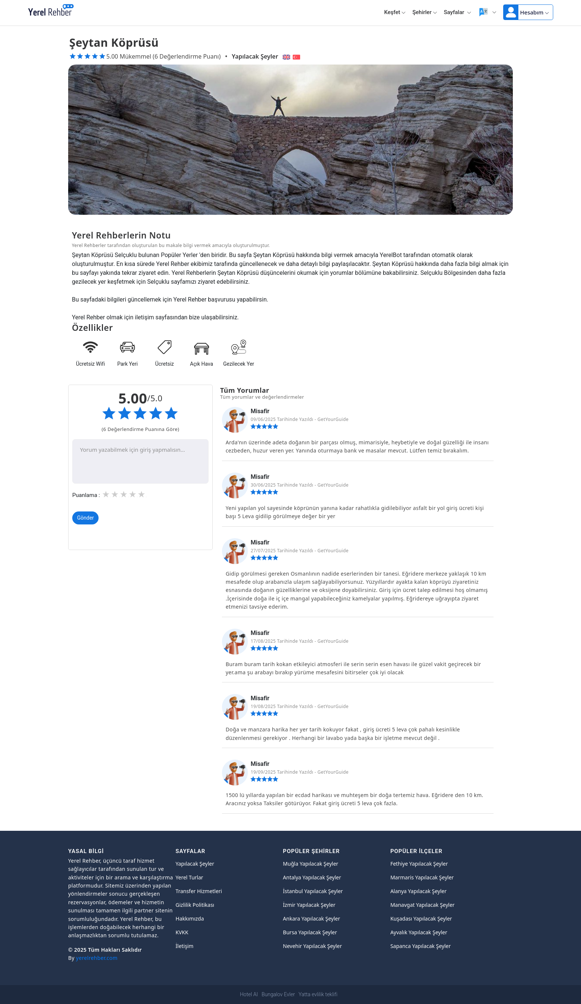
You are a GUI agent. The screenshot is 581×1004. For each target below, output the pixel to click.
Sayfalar (457, 12)
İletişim (184, 945)
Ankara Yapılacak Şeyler (311, 918)
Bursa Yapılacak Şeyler (310, 932)
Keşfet (395, 12)
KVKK (182, 932)
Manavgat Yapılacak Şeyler (422, 904)
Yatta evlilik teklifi (318, 994)
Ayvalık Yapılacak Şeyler (418, 932)
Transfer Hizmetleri (199, 891)
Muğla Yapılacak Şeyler (310, 863)
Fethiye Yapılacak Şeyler (419, 863)
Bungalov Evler (278, 994)
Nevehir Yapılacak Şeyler (312, 945)
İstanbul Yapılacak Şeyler (313, 891)
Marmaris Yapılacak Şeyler (422, 877)
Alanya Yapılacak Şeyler (418, 891)
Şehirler (424, 12)
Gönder (85, 518)
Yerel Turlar (189, 877)
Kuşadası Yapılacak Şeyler (421, 918)
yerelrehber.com (96, 957)
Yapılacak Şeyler (255, 56)
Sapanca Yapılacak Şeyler (420, 945)
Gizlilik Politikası (195, 904)
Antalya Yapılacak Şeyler (312, 877)
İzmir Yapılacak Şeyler (309, 904)
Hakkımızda (190, 918)
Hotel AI (249, 994)
